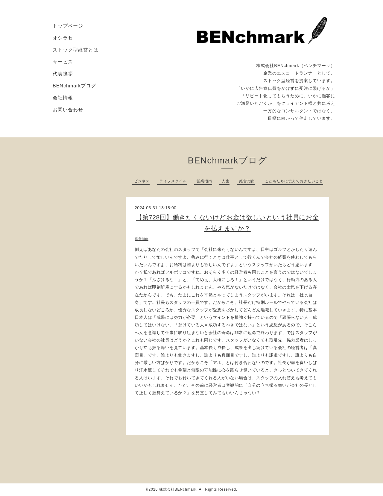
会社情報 (63, 97)
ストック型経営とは (75, 49)
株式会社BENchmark (178, 489)
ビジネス (142, 181)
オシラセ (63, 37)
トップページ (68, 25)
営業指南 (204, 181)
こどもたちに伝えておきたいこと (294, 181)
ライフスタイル (173, 181)
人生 (226, 181)
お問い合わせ (68, 109)
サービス (63, 61)
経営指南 (247, 181)
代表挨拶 (63, 73)
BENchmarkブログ (74, 85)
